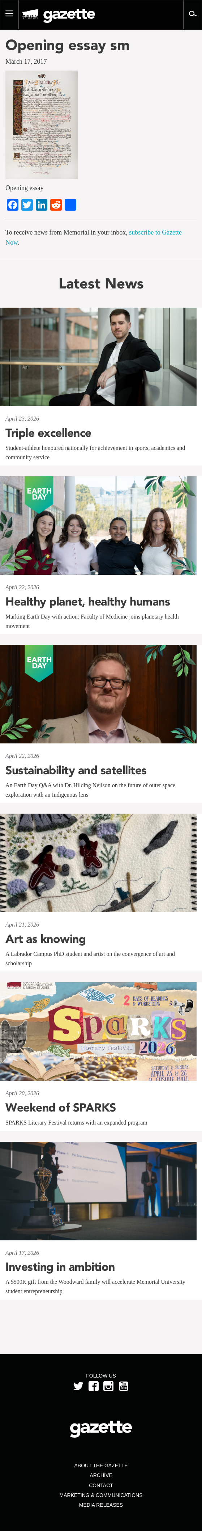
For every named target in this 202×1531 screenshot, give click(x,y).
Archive (101, 1475)
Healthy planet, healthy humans (87, 601)
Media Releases (101, 1505)
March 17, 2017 (26, 61)
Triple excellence (48, 433)
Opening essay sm (67, 45)
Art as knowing (45, 939)
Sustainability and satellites (76, 770)
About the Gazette (101, 1465)
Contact (101, 1485)
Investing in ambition (60, 1267)
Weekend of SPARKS (60, 1107)
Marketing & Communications (101, 1495)
